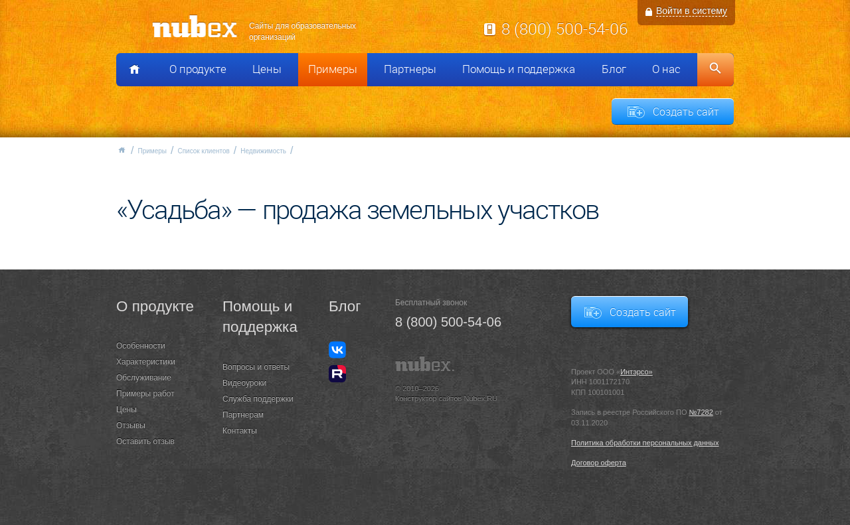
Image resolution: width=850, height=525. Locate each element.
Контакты (239, 430)
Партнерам (243, 414)
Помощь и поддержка (518, 69)
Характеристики (145, 361)
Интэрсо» (636, 372)
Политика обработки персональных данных (645, 443)
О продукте (197, 69)
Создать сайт (686, 111)
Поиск (715, 69)
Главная (121, 150)
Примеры (332, 69)
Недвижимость (263, 151)
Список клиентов (203, 151)
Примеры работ (145, 393)
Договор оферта (598, 463)
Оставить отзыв (145, 441)
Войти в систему (691, 10)
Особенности (140, 345)
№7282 (701, 412)
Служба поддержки (258, 399)
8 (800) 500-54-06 (564, 28)
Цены (267, 69)
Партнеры (410, 69)
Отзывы (130, 425)
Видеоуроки (244, 383)
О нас (666, 69)
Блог (614, 69)
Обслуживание (143, 377)
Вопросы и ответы (256, 367)
